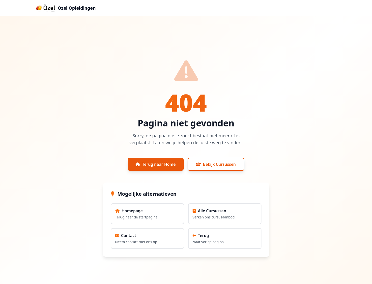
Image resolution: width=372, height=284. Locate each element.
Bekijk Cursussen (216, 164)
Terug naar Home (155, 164)
